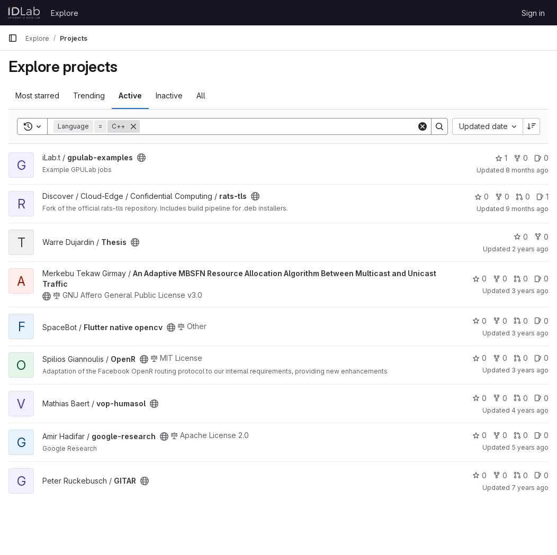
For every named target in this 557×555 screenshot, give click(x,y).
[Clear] (422, 126)
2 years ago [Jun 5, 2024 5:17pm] (530, 249)
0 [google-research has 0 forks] (500, 435)
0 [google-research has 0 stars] (479, 435)
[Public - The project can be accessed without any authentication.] (141, 157)
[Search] (278, 126)
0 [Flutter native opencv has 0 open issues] (541, 320)
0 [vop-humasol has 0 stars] (479, 398)
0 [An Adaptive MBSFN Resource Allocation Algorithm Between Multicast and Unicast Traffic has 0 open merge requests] (521, 278)
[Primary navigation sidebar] (12, 38)
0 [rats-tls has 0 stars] (481, 196)
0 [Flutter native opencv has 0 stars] (479, 320)
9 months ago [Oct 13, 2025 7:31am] (527, 209)
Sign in (533, 12)
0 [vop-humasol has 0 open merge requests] (521, 398)
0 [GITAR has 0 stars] (479, 475)
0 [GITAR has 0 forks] (500, 475)
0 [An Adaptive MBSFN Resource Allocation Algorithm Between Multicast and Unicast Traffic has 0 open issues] (541, 278)
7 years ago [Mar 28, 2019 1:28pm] (530, 488)
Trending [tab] (89, 95)
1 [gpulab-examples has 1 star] (501, 157)
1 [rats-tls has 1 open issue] (542, 196)
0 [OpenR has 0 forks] (500, 357)
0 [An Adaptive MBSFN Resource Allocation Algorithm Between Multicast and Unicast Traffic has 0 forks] (500, 278)
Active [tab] (130, 95)
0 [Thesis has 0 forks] (541, 236)
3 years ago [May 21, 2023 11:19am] (530, 333)
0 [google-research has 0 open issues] (541, 435)
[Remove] (133, 126)
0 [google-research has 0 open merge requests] (521, 435)
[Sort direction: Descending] (531, 126)
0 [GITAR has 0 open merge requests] (521, 475)
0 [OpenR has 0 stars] (479, 357)
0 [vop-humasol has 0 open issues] (541, 398)
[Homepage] (24, 12)
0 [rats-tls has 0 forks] (502, 196)
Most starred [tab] (37, 95)
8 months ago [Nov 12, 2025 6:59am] (527, 170)
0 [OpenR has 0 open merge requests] (521, 357)
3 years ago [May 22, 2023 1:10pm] (530, 291)
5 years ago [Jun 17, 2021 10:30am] (530, 447)
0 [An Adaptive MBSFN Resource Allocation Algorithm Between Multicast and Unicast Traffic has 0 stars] (479, 278)
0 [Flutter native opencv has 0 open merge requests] (521, 320)
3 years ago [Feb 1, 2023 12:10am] (530, 370)
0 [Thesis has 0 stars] (521, 236)
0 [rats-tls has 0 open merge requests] (523, 196)
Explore (64, 12)
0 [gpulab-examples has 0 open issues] (541, 157)
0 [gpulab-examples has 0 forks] (521, 157)
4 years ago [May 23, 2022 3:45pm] (530, 410)
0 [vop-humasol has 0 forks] (500, 398)
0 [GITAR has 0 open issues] (541, 475)
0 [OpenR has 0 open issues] (541, 357)
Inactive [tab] (169, 95)
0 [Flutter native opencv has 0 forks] (500, 320)
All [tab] (200, 95)
